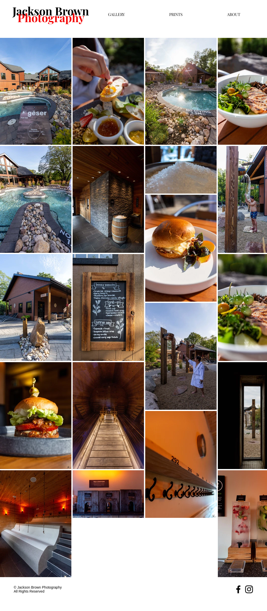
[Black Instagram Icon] (249, 589)
